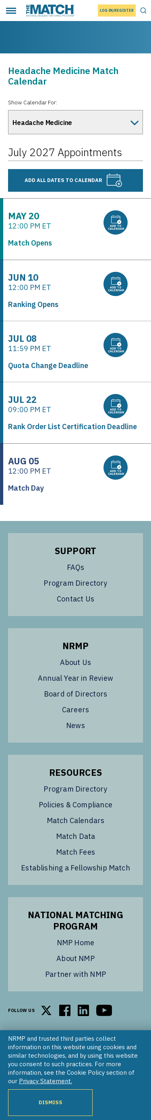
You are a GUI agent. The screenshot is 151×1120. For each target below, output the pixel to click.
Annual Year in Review (75, 678)
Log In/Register (117, 10)
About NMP (75, 958)
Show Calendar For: (32, 102)
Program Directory (75, 583)
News (75, 725)
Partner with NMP (75, 974)
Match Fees (75, 852)
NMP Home (75, 942)
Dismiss (50, 1102)
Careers (75, 709)
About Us (75, 662)
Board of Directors (75, 694)
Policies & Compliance (75, 804)
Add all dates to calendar (73, 180)
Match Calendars (76, 820)
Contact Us (75, 598)
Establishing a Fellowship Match (75, 867)
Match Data (75, 836)
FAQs (76, 567)
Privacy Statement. (45, 1081)
